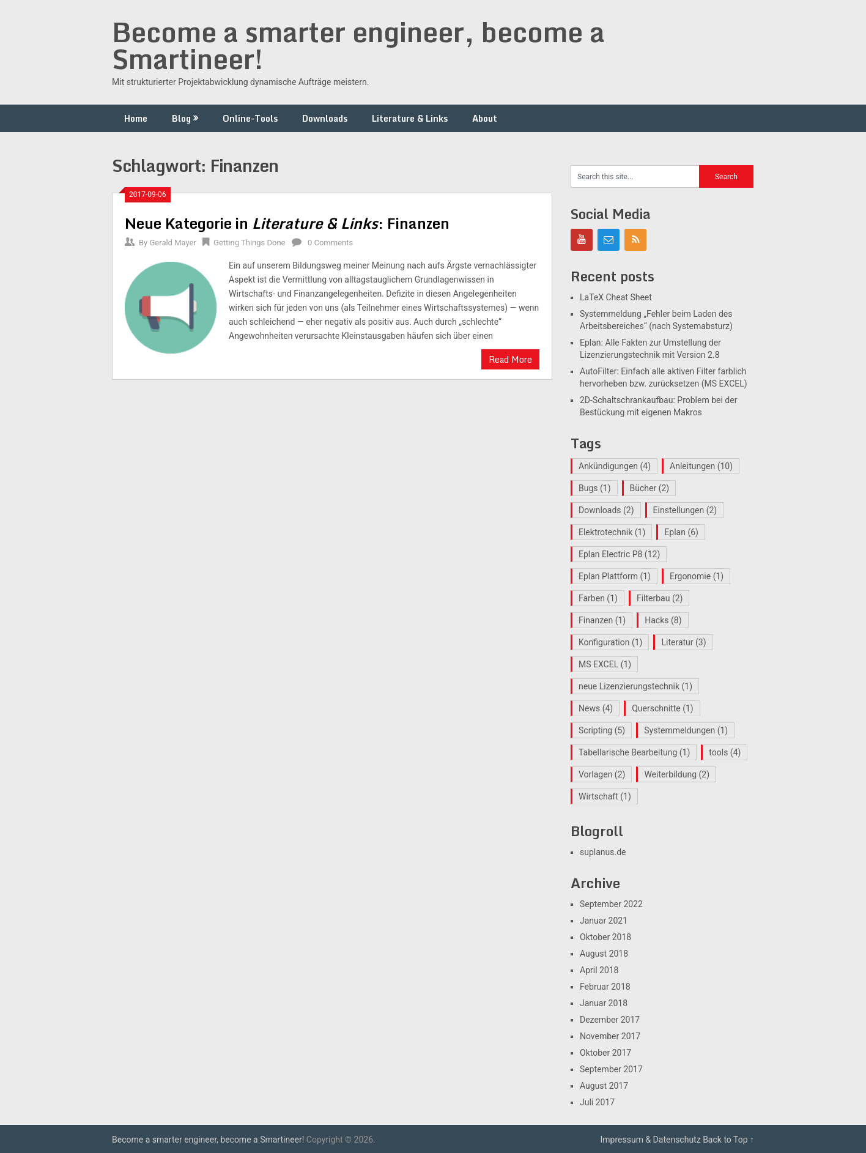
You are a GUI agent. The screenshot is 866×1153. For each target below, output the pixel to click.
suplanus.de (603, 852)
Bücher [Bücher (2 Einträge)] (650, 488)
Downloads (324, 118)
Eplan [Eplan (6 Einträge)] (681, 532)
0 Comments (330, 242)
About (484, 118)
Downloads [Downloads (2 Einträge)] (606, 510)
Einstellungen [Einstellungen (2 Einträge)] (685, 510)
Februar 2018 (605, 987)
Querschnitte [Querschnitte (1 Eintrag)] (663, 708)
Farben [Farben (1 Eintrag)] (598, 598)
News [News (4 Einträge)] (596, 708)
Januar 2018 (603, 1003)
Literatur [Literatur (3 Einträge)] (683, 642)
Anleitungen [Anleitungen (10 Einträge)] (701, 466)
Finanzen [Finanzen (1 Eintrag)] (602, 620)
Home (135, 118)
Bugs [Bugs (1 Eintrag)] (595, 488)
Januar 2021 (603, 920)
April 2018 (599, 970)
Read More (510, 359)
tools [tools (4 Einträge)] (725, 752)
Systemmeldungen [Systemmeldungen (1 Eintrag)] (686, 730)
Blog (181, 118)
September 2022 (611, 904)
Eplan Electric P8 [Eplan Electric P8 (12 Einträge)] (619, 554)
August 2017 (604, 1086)
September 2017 (611, 1069)
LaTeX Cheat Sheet (616, 297)
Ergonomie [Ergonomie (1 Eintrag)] (697, 576)
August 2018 (604, 953)
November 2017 (610, 1036)
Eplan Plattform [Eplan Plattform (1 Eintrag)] (615, 576)
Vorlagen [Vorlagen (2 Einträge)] (602, 774)
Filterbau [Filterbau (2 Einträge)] (660, 598)
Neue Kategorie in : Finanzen (287, 223)
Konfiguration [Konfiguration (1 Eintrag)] (610, 642)
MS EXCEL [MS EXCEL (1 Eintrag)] (605, 664)
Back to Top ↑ (728, 1139)
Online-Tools (250, 118)
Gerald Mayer (172, 242)
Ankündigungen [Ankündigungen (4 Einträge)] (615, 466)
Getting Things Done (249, 242)
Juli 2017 (597, 1102)
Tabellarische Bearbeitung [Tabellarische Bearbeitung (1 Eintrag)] (634, 752)
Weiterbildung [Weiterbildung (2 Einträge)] (676, 774)
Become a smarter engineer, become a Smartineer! (358, 45)
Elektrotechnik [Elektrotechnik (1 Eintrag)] (612, 532)
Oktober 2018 (605, 937)
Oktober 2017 (605, 1053)
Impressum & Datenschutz (651, 1139)
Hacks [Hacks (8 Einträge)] (663, 620)
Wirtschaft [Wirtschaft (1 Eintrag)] (605, 796)
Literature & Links (410, 118)
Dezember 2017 (610, 1020)
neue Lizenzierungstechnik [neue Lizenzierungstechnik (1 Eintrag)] (635, 686)
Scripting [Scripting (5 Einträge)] (602, 730)
